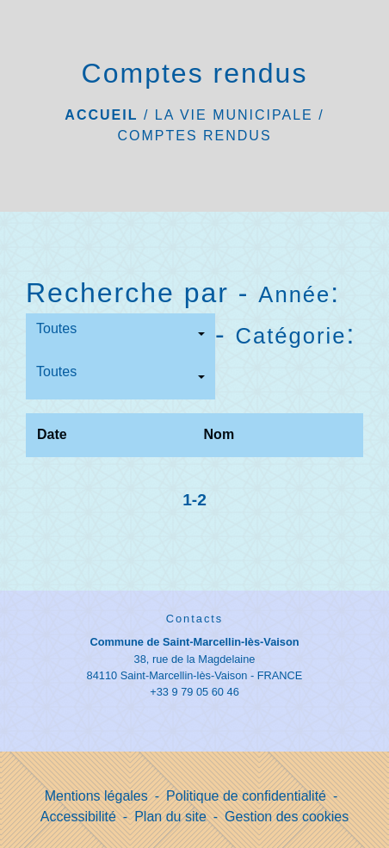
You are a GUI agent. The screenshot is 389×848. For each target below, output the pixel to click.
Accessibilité (78, 816)
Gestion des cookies (287, 816)
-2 (199, 500)
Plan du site (170, 816)
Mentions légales (96, 796)
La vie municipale (234, 115)
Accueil (101, 115)
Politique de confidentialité (246, 796)
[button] (120, 334)
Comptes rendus (194, 135)
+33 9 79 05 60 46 (194, 691)
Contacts (195, 618)
